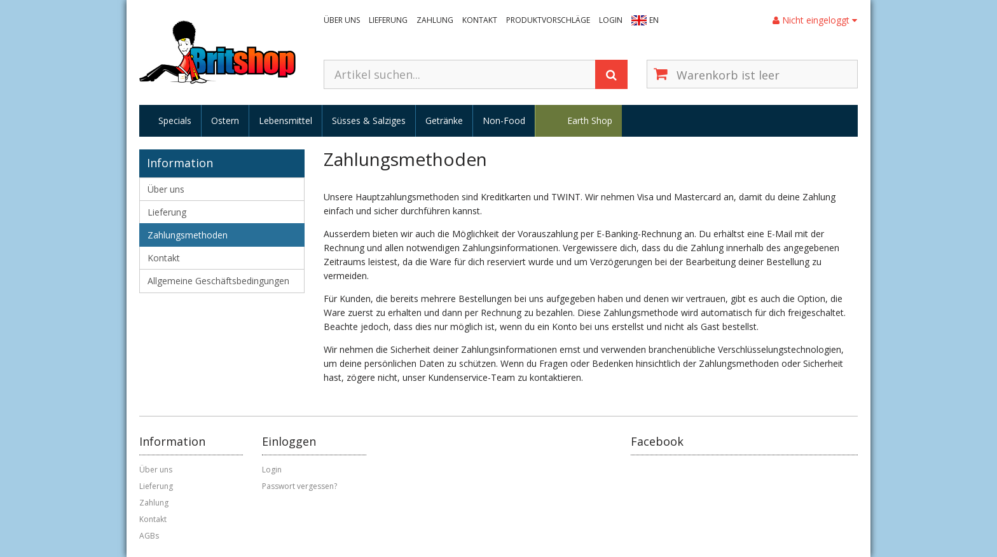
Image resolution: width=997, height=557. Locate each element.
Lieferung (388, 20)
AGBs (149, 535)
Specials (174, 120)
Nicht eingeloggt (815, 20)
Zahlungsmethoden (188, 235)
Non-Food (504, 120)
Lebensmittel (285, 120)
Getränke (444, 120)
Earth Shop (589, 120)
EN (654, 20)
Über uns (342, 20)
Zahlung (434, 20)
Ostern (225, 120)
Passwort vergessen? (299, 486)
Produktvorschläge (548, 20)
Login (610, 20)
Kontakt (479, 20)
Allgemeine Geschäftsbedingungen (218, 281)
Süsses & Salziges (369, 120)
